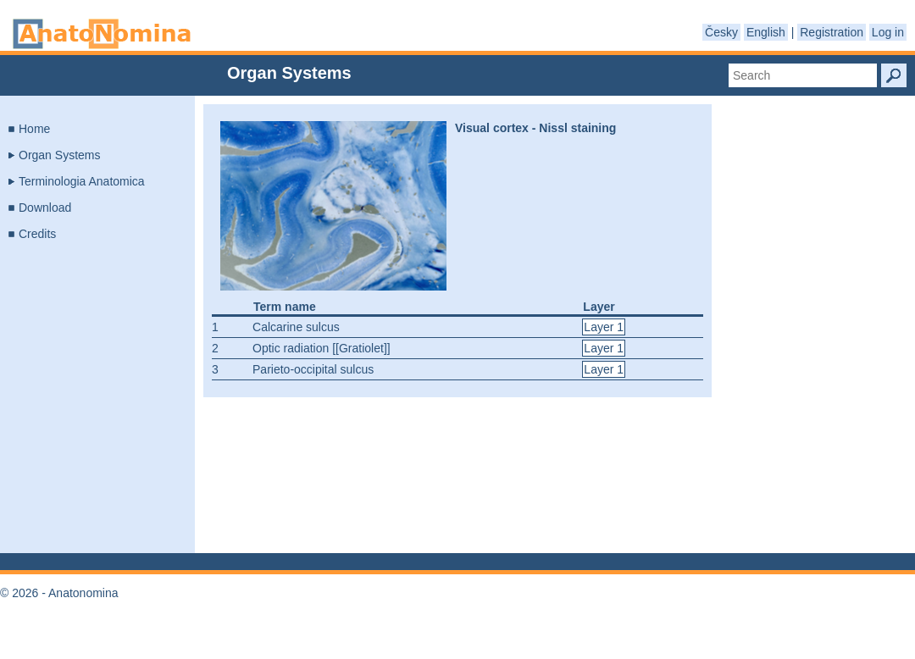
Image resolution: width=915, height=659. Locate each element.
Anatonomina (101, 34)
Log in (888, 32)
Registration (831, 32)
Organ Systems (59, 155)
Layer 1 (604, 327)
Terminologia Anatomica (82, 181)
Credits (37, 234)
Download (45, 207)
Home (34, 129)
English (765, 32)
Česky (721, 32)
